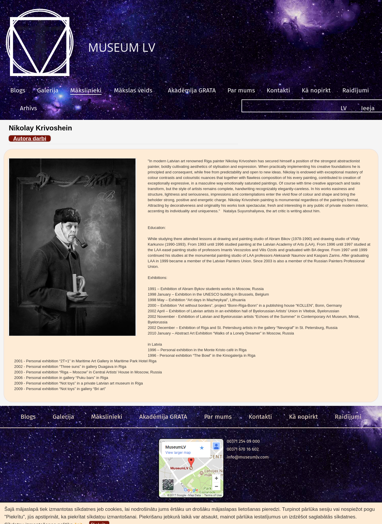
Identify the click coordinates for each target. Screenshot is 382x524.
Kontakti (278, 90)
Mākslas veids (133, 90)
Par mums (241, 90)
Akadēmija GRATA (191, 90)
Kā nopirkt (316, 90)
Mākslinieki (86, 90)
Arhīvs (28, 108)
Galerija (48, 90)
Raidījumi (355, 90)
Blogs (17, 90)
